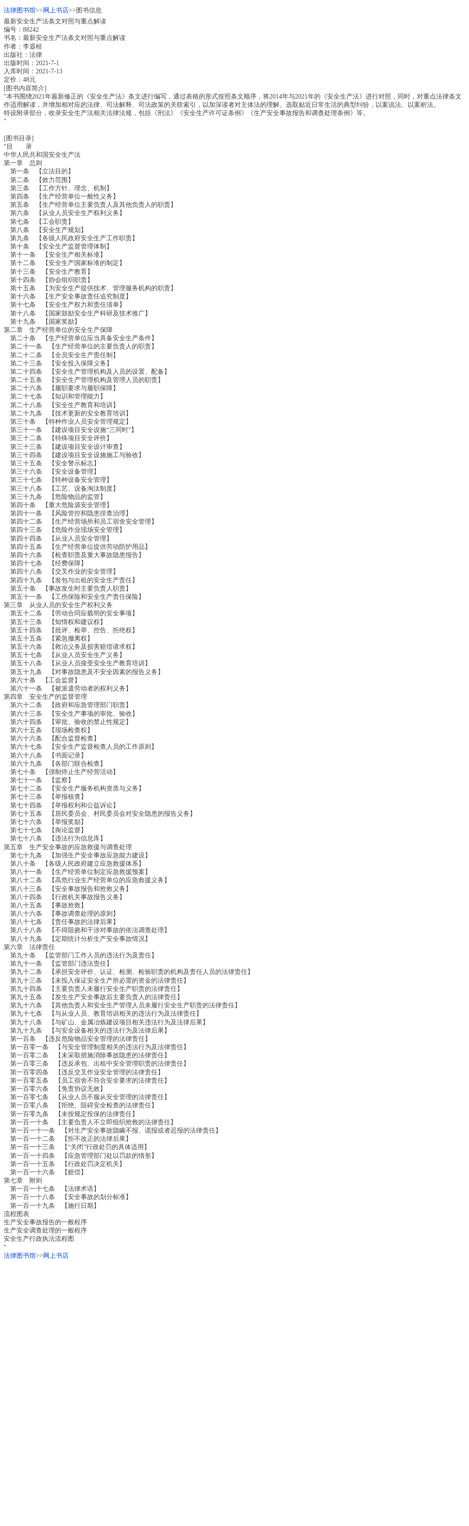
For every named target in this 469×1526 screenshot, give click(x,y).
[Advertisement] (234, 1324)
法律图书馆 (20, 10)
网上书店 (56, 10)
